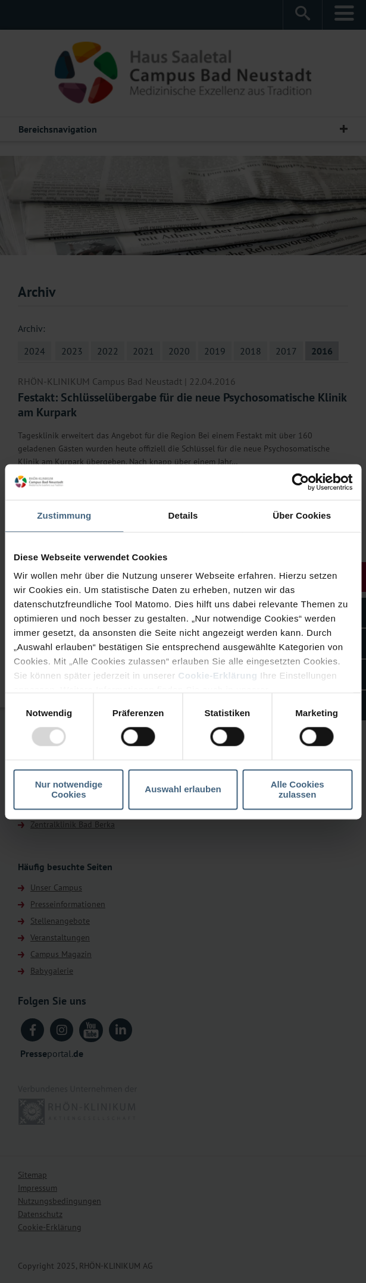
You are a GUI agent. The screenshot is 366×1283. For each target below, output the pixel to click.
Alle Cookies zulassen (297, 789)
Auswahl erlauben (183, 790)
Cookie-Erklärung (217, 675)
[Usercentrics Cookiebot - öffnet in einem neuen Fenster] (300, 482)
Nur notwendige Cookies (68, 789)
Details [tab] (183, 515)
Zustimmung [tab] (64, 515)
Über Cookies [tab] (302, 515)
